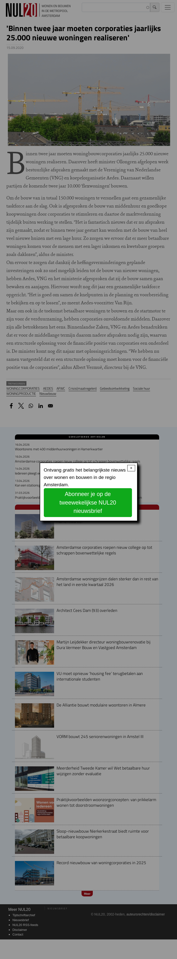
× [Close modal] (131, 468)
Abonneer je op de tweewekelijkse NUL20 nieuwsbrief (87, 502)
